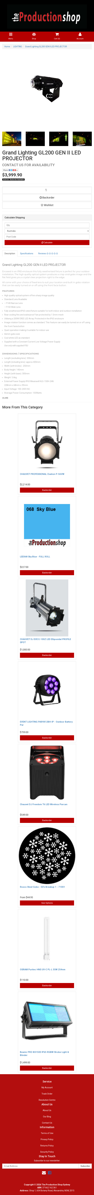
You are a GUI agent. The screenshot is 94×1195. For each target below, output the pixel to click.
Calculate (47, 242)
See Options (47, 903)
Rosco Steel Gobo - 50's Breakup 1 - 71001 (42, 887)
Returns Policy (47, 1145)
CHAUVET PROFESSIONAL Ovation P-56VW (42, 474)
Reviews (48, 253)
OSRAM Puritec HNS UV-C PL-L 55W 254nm (42, 969)
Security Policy (47, 1152)
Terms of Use (47, 1133)
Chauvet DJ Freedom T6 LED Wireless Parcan (43, 804)
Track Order (47, 1094)
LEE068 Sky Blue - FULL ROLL (35, 556)
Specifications (26, 253)
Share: (10, 170)
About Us (47, 1110)
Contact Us (47, 1123)
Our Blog (47, 1116)
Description (10, 253)
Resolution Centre (47, 1100)
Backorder (47, 197)
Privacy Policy (47, 1139)
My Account (47, 1087)
